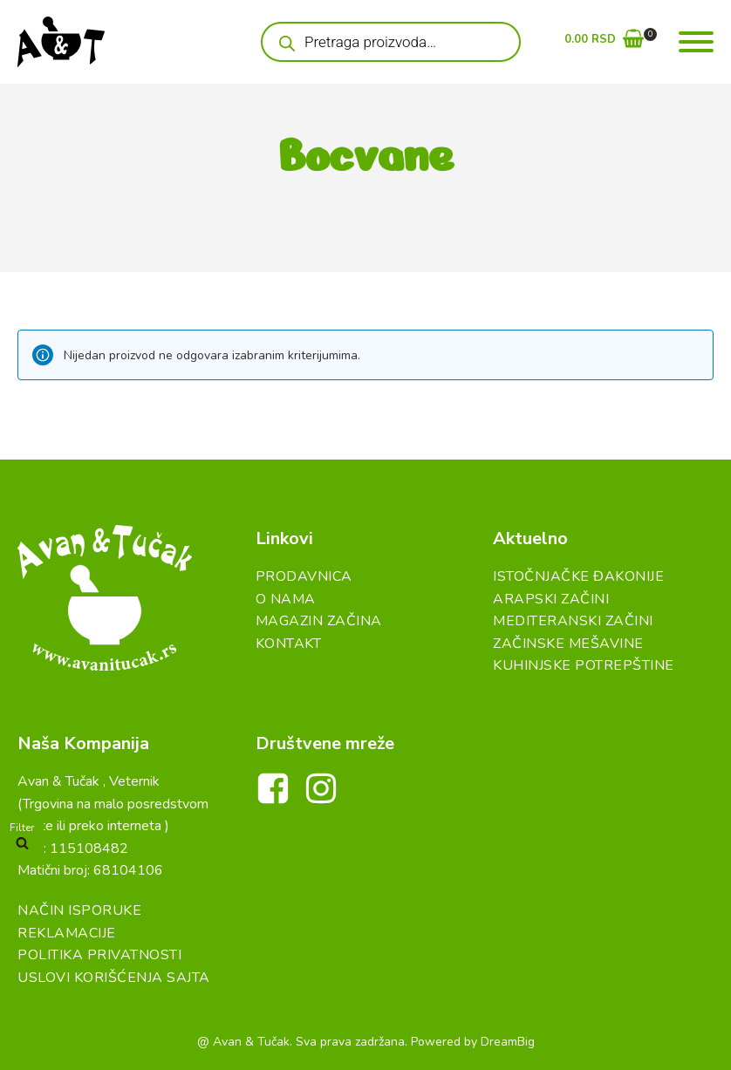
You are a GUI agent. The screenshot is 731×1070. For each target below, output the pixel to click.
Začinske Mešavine (568, 643)
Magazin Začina (319, 620)
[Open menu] (696, 41)
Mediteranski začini (573, 620)
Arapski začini (551, 599)
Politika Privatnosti (99, 954)
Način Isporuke (79, 910)
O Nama (286, 599)
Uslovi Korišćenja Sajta (113, 977)
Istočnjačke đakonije (578, 576)
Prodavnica (304, 576)
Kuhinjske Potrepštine (583, 665)
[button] (604, 42)
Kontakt (289, 643)
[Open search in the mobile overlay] (390, 42)
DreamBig (508, 1041)
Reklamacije (66, 933)
